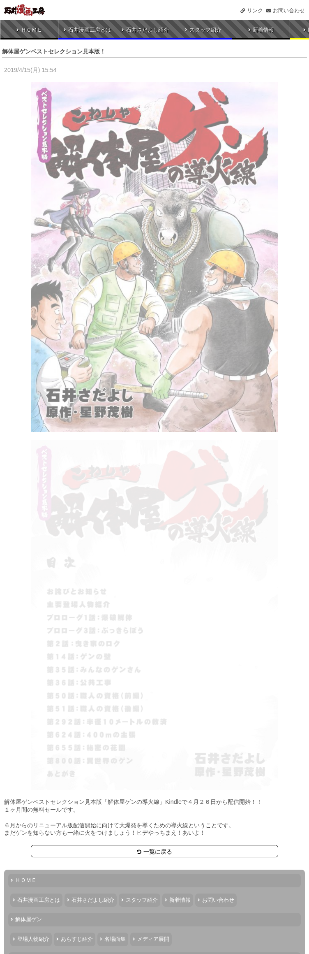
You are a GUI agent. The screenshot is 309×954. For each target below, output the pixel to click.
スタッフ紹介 (203, 30)
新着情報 (261, 30)
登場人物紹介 (31, 939)
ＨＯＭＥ (29, 30)
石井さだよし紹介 (145, 30)
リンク (251, 10)
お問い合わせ (285, 10)
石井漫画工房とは (87, 30)
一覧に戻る (154, 851)
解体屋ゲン (26, 919)
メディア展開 (151, 939)
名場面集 (113, 939)
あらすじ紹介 (74, 939)
